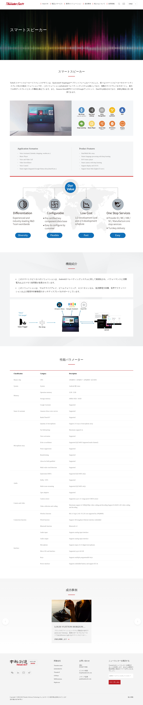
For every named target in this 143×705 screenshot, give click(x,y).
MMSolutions (58, 679)
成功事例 (88, 4)
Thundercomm (58, 665)
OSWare (56, 675)
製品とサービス (57, 4)
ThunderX (57, 672)
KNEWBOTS (58, 669)
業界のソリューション (73, 4)
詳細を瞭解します (61, 639)
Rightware (57, 682)
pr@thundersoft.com (85, 679)
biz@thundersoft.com (85, 673)
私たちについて (99, 4)
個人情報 (130, 697)
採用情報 (111, 4)
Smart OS (45, 4)
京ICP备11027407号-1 (16, 699)
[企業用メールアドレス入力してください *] (121, 676)
